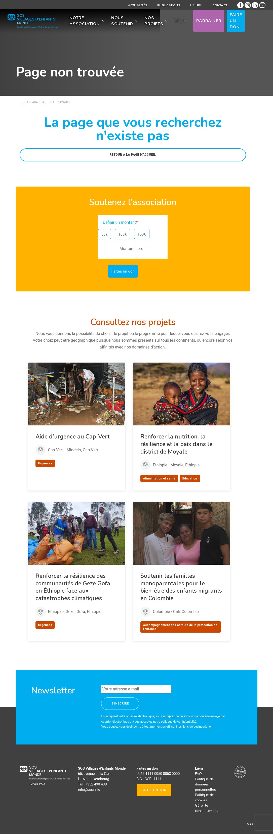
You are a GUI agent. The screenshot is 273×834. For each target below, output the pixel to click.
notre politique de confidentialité (175, 721)
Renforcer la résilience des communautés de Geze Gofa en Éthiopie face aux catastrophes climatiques (72, 587)
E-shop (196, 5)
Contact (219, 5)
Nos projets (154, 22)
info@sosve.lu (89, 789)
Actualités (137, 5)
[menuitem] (177, 22)
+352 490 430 (96, 784)
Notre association (84, 22)
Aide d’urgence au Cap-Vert (72, 437)
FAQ (198, 773)
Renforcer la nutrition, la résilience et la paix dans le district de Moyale (176, 444)
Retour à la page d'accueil (133, 154)
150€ (142, 234)
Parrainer (209, 22)
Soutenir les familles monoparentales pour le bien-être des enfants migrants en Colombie (181, 587)
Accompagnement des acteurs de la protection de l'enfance (180, 627)
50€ (104, 234)
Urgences (45, 463)
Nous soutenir (122, 22)
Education (189, 478)
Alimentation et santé (159, 478)
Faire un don (240, 22)
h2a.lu (250, 824)
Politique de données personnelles (205, 784)
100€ (122, 234)
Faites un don (154, 790)
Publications (168, 5)
